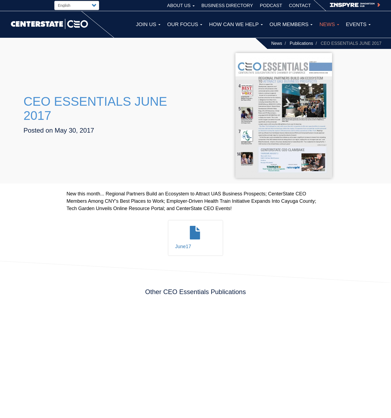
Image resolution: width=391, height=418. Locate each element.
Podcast (271, 5)
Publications (301, 43)
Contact (300, 5)
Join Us (148, 24)
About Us (180, 5)
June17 (183, 246)
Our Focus (184, 24)
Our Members (291, 24)
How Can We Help (236, 24)
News (276, 43)
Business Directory (227, 5)
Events (358, 24)
